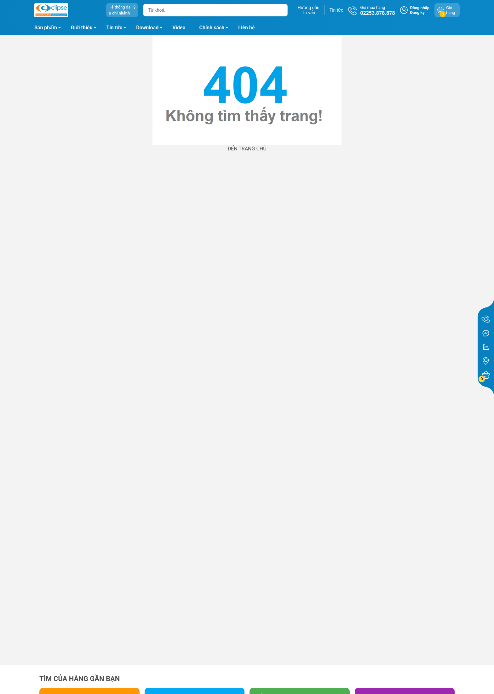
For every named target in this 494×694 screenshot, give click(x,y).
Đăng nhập (419, 7)
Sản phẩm (45, 28)
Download (151, 29)
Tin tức (336, 10)
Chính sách (215, 29)
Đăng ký (417, 12)
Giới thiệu (82, 28)
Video (178, 28)
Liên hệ (246, 28)
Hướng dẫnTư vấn (308, 10)
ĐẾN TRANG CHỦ (246, 149)
